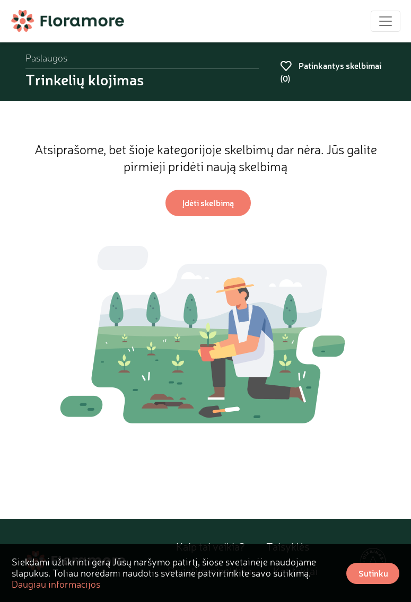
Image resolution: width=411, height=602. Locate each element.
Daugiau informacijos (56, 584)
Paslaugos (46, 58)
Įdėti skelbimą (208, 202)
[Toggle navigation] (385, 21)
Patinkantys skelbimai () (330, 72)
